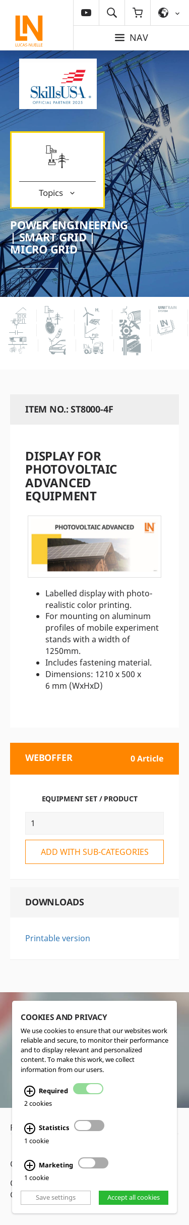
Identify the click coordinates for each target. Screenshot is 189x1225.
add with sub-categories (95, 851)
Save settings (56, 1197)
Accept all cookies (133, 1197)
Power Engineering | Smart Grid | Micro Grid (69, 237)
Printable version (57, 938)
